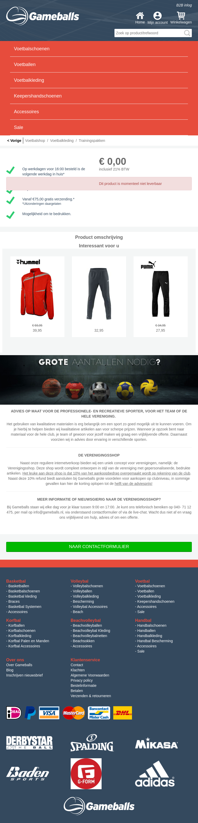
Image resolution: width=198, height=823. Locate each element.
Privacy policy (82, 680)
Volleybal (79, 581)
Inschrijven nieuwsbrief (24, 675)
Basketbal (16, 581)
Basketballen (19, 586)
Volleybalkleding (86, 596)
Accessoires (18, 612)
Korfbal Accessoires (24, 646)
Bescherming (83, 601)
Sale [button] (18, 127)
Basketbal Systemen (25, 607)
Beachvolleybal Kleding (91, 631)
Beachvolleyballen (87, 625)
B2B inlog (184, 5)
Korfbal (13, 620)
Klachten (78, 670)
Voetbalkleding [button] (29, 80)
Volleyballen (82, 591)
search (187, 33)
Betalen (77, 691)
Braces (14, 601)
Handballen (146, 631)
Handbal (143, 620)
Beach (78, 612)
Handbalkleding (149, 636)
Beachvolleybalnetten (90, 636)
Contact (77, 665)
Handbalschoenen (152, 625)
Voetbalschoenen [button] (32, 48)
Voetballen (145, 591)
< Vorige (14, 140)
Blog (9, 670)
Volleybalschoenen (88, 586)
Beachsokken (84, 641)
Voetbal (142, 581)
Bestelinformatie (83, 685)
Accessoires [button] (26, 111)
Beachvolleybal (86, 620)
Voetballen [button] (25, 64)
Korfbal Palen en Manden (29, 641)
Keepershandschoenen (156, 601)
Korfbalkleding (20, 636)
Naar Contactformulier (99, 546)
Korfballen (17, 625)
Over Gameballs (19, 665)
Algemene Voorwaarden (90, 675)
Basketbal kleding (23, 596)
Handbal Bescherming (155, 641)
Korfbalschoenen (22, 631)
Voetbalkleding (149, 596)
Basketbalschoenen (24, 591)
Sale (141, 612)
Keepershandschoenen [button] (38, 96)
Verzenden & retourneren (91, 696)
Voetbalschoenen (151, 586)
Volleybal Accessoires (90, 607)
